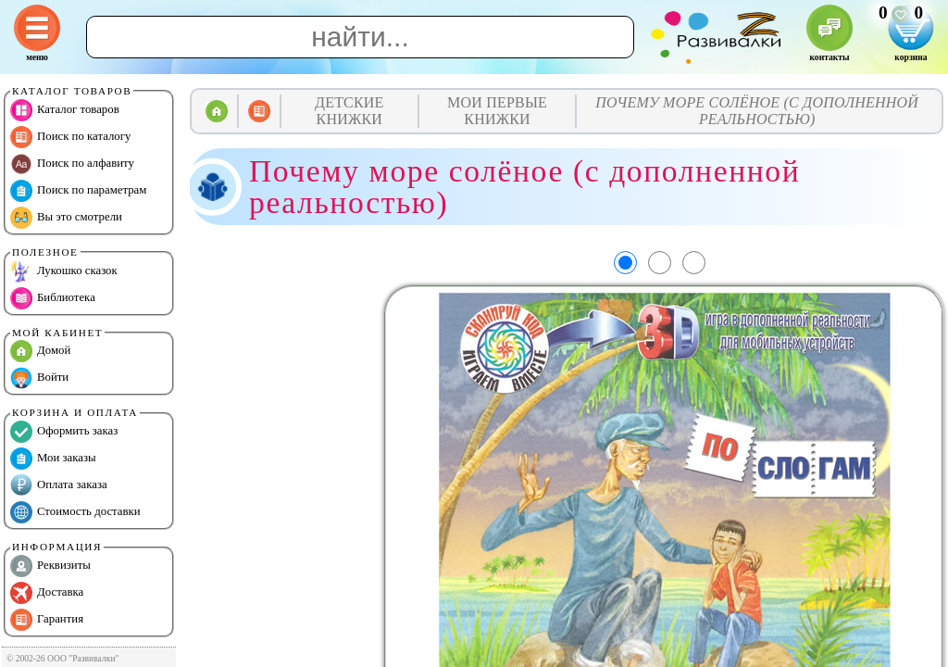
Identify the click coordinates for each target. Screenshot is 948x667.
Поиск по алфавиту (72, 164)
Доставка (46, 593)
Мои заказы (53, 458)
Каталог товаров (64, 110)
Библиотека (52, 298)
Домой (40, 351)
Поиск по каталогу (70, 137)
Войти (39, 378)
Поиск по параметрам (78, 191)
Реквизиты (50, 566)
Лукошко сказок (64, 271)
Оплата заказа (58, 485)
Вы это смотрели (66, 218)
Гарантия (46, 620)
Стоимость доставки (75, 512)
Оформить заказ (64, 432)
